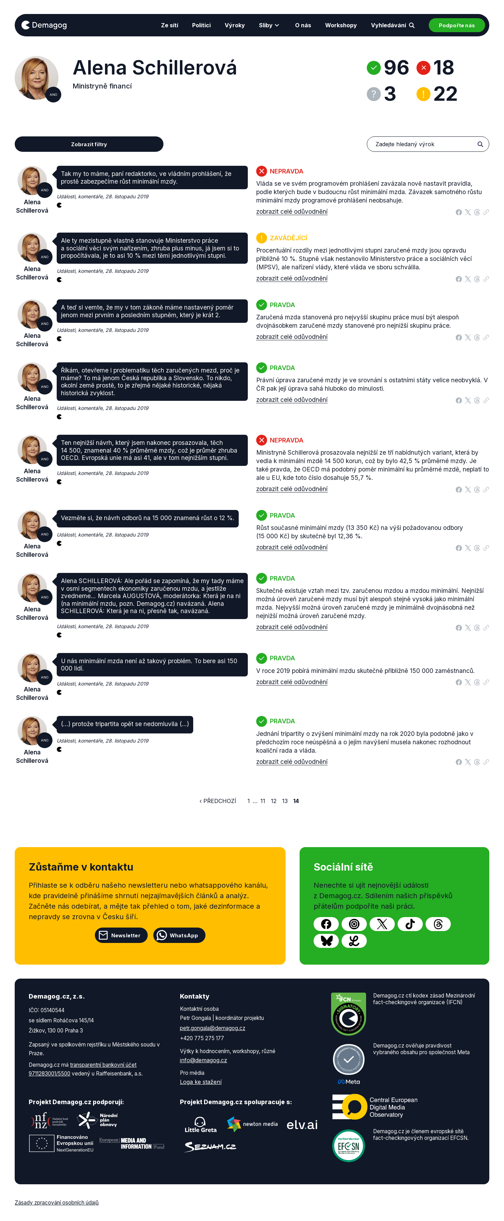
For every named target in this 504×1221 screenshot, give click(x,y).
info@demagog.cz (203, 1060)
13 (285, 800)
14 (296, 800)
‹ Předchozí (218, 800)
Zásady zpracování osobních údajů (57, 1202)
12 (273, 800)
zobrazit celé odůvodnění (292, 211)
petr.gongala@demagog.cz (212, 1028)
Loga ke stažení (201, 1081)
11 (262, 800)
